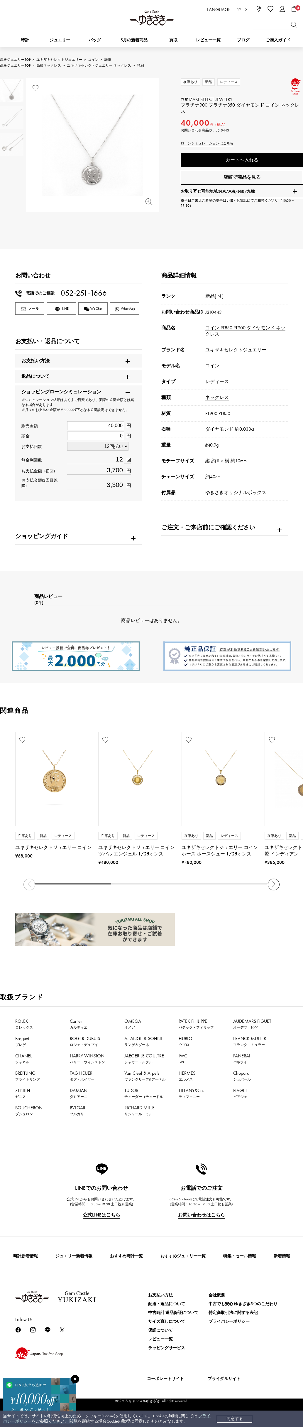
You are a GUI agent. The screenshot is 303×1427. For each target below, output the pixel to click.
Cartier (78, 1024)
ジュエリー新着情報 (73, 1256)
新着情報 (282, 1256)
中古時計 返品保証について (173, 1312)
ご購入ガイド (278, 40)
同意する (234, 1418)
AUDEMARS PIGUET (252, 1024)
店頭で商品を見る (242, 177)
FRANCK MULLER (249, 1041)
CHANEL (23, 1058)
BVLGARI (78, 1110)
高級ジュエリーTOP (15, 60)
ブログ (243, 40)
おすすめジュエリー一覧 (183, 1256)
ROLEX (24, 1024)
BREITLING (27, 1075)
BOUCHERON (29, 1110)
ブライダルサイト (224, 1378)
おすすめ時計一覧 (126, 1256)
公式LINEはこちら (101, 1215)
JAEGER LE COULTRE (144, 1058)
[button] (274, 884)
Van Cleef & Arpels (144, 1075)
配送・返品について (166, 1303)
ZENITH (22, 1093)
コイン (93, 60)
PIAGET (240, 1093)
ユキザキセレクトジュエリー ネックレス (99, 65)
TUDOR (145, 1093)
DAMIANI (79, 1093)
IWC (183, 1058)
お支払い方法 (160, 1295)
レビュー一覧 (160, 1339)
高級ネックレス (48, 65)
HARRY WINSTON (87, 1058)
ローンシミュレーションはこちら (207, 143)
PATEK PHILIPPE (196, 1024)
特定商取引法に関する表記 (233, 1312)
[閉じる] (75, 1379)
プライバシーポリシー (229, 1321)
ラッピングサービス (166, 1347)
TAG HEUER (82, 1075)
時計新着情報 (25, 1256)
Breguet (22, 1041)
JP (239, 10)
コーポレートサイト (165, 1378)
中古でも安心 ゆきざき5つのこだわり (243, 1303)
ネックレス (217, 397)
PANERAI (241, 1058)
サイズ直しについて (166, 1321)
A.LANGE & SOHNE (143, 1041)
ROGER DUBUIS (85, 1041)
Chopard (242, 1075)
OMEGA (132, 1024)
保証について (160, 1330)
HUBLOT (186, 1041)
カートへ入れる (242, 160)
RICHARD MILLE (139, 1110)
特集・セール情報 (239, 1256)
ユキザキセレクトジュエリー (59, 60)
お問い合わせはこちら (201, 1215)
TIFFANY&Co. (191, 1093)
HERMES (187, 1075)
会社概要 (217, 1295)
